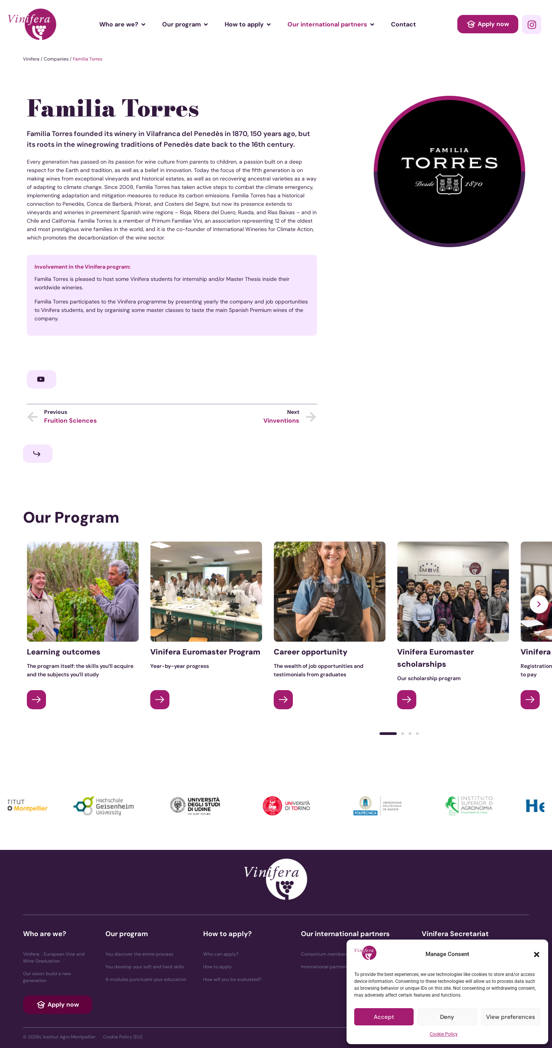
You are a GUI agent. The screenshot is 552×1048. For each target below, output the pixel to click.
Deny (447, 1017)
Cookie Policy (444, 1034)
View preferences (510, 1017)
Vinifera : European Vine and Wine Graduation (54, 957)
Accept (384, 1017)
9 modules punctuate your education (145, 979)
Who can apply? (220, 954)
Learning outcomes (63, 652)
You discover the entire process (139, 954)
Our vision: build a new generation (47, 977)
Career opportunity (310, 652)
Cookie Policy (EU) (122, 1037)
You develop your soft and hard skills (144, 967)
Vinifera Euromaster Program (205, 652)
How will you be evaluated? (232, 979)
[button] (536, 954)
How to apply (217, 967)
